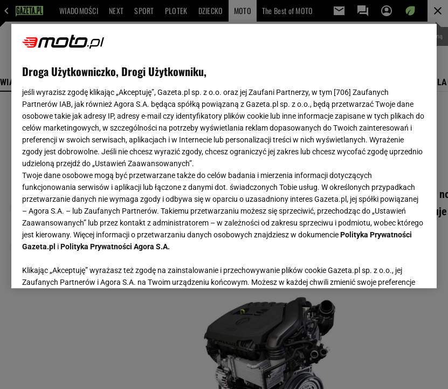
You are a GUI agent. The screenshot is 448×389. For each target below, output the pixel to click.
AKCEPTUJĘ (389, 267)
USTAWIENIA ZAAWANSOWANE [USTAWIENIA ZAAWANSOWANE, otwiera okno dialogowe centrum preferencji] (92, 266)
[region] (224, 156)
